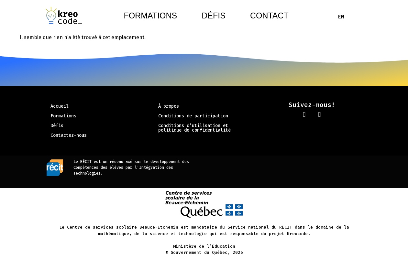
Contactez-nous (68, 135)
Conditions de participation (193, 116)
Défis (214, 15)
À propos (168, 106)
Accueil (59, 106)
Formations (150, 15)
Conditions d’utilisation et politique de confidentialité (194, 128)
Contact (269, 15)
